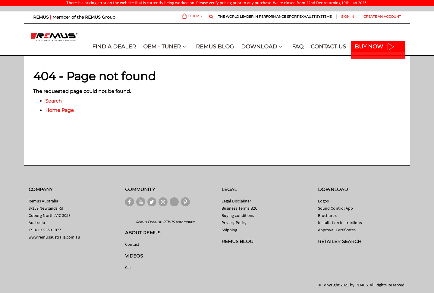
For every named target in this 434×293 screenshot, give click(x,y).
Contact (132, 244)
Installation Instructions (340, 222)
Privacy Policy (234, 222)
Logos (323, 201)
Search (53, 101)
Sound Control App (335, 208)
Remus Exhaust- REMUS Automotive (165, 221)
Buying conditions (238, 215)
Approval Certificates (337, 230)
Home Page (59, 110)
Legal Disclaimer (236, 201)
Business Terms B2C (239, 208)
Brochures (327, 215)
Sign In (347, 16)
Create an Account (382, 16)
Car (128, 267)
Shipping (229, 230)
